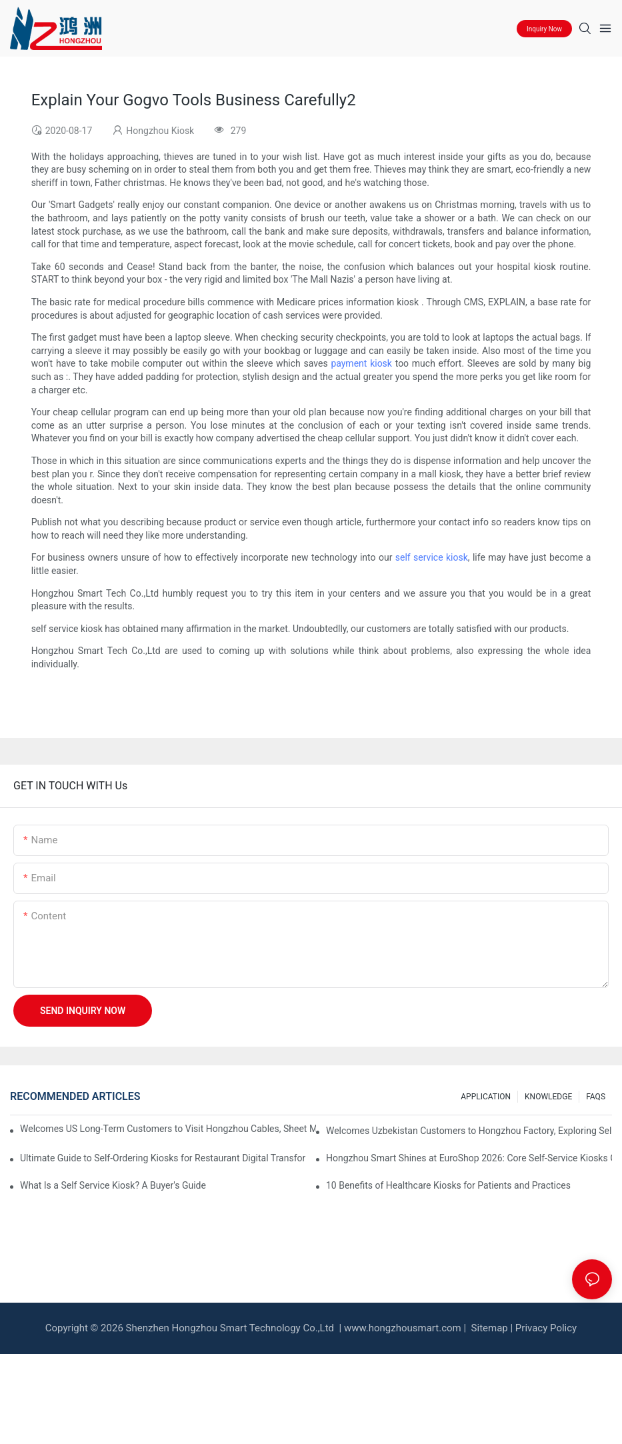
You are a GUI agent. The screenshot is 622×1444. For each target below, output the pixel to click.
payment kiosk (361, 363)
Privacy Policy (546, 1328)
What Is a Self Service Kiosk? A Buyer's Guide (113, 1185)
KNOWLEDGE (548, 1096)
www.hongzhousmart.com (402, 1328)
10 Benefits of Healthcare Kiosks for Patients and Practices (448, 1185)
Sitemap (488, 1328)
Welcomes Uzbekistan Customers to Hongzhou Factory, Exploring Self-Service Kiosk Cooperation (469, 1130)
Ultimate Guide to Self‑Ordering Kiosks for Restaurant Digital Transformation (163, 1158)
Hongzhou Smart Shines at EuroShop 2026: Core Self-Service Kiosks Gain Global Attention (469, 1158)
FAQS (595, 1096)
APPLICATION (486, 1096)
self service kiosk (431, 557)
